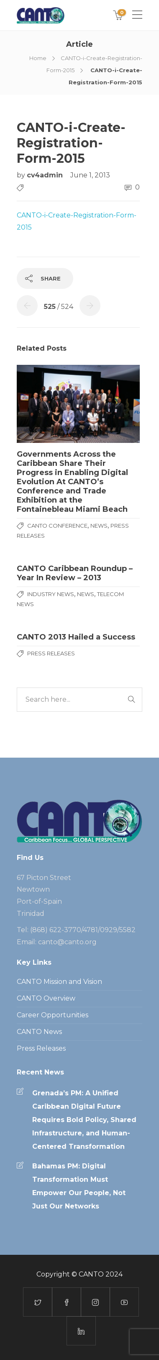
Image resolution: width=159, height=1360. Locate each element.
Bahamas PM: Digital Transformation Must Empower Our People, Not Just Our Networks (79, 1186)
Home (37, 58)
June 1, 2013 (90, 175)
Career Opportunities (52, 1015)
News (99, 525)
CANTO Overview (46, 998)
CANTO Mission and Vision (59, 982)
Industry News (50, 594)
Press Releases (51, 653)
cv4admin (46, 175)
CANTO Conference (57, 525)
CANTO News (39, 1032)
